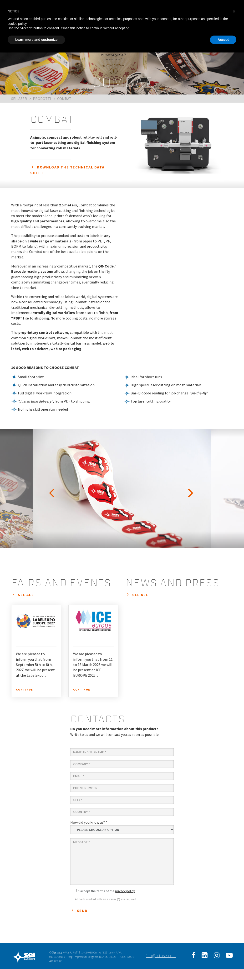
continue (24, 689)
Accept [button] (223, 40)
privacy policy (125, 891)
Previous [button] (52, 488)
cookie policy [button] (17, 24)
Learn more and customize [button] (36, 40)
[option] (122, 488)
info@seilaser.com (161, 955)
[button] (234, 11)
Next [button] (191, 488)
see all (26, 594)
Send (82, 910)
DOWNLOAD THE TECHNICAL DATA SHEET (67, 170)
